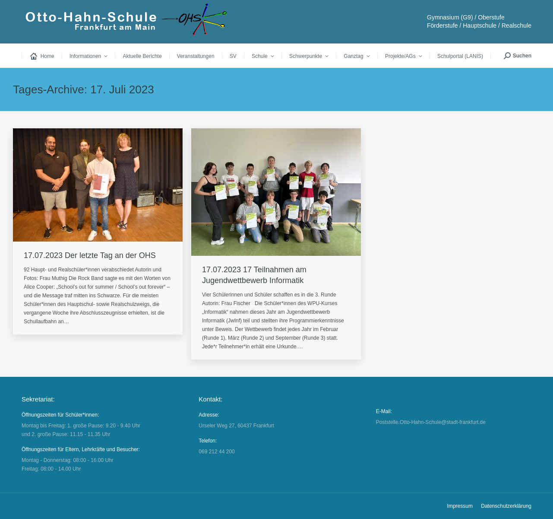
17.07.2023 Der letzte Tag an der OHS (90, 255)
